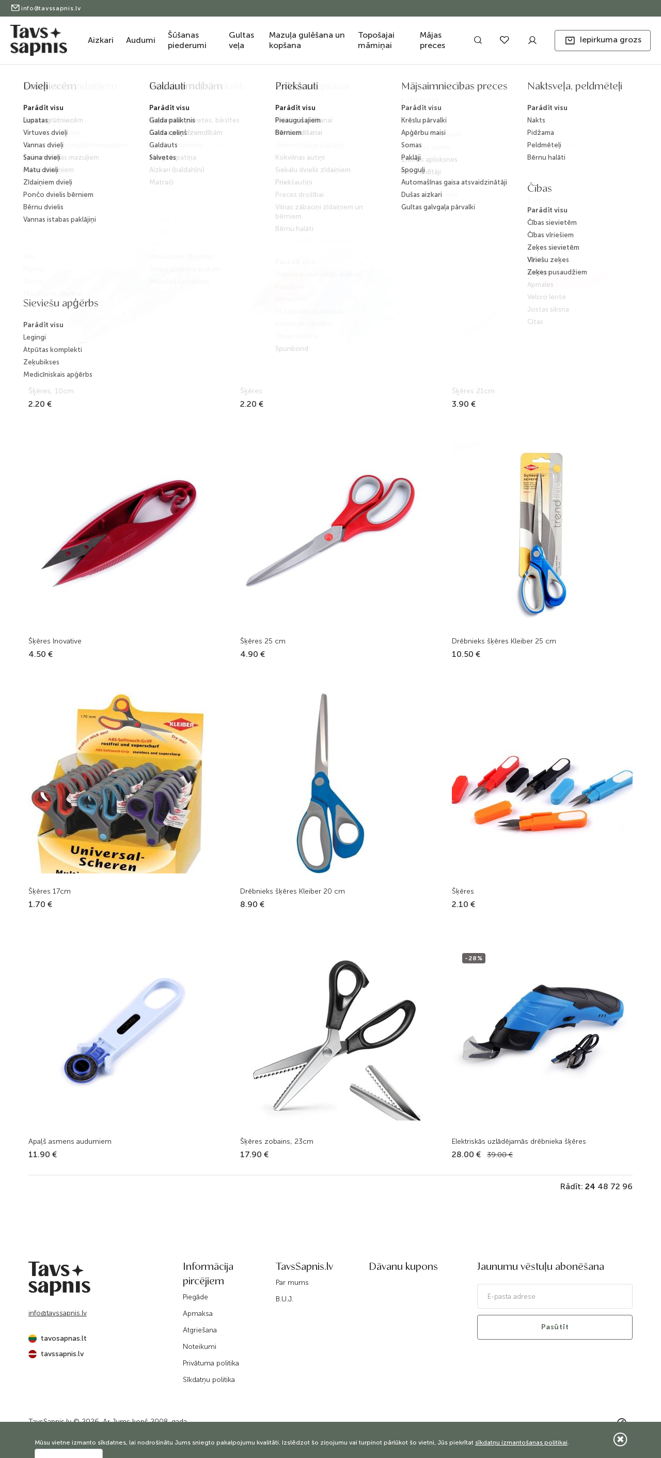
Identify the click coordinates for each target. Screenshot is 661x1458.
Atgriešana (200, 1330)
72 (615, 1186)
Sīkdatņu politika (209, 1379)
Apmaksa (198, 1313)
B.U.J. (284, 1299)
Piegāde (195, 1297)
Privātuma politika (211, 1363)
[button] (603, 40)
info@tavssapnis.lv (45, 8)
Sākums (237, 89)
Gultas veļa (241, 40)
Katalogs (271, 89)
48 (602, 1186)
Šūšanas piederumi (187, 40)
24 (590, 1186)
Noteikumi (199, 1346)
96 (627, 1186)
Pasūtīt (555, 1327)
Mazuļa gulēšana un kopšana (307, 40)
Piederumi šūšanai (381, 89)
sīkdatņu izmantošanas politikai (521, 1442)
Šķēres (425, 89)
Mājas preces (432, 40)
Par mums (292, 1282)
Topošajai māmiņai (376, 40)
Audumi (140, 40)
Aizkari (101, 40)
